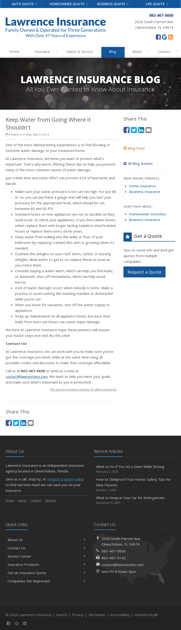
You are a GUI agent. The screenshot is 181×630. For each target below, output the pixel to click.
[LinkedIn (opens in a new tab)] (23, 423)
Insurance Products (46, 564)
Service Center (46, 556)
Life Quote (157, 4)
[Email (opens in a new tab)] (31, 423)
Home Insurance (142, 186)
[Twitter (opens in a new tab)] (16, 423)
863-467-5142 (114, 557)
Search (61, 614)
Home (14, 51)
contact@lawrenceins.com (27, 376)
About (140, 51)
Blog (115, 51)
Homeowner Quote (68, 4)
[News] (170, 37)
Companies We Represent (46, 581)
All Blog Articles (138, 163)
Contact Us (46, 548)
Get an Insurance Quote (46, 572)
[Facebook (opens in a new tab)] (158, 37)
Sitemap (50, 500)
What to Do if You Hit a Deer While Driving (134, 469)
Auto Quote (24, 4)
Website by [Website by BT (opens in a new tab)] (146, 614)
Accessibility (120, 614)
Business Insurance (144, 191)
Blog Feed (133, 148)
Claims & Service (82, 51)
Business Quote (112, 4)
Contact (167, 51)
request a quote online (65, 479)
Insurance (45, 51)
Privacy (78, 614)
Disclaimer (97, 614)
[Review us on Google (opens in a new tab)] (164, 37)
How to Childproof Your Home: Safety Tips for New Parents (134, 484)
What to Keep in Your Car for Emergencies (134, 500)
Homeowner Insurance (147, 214)
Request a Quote (144, 272)
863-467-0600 (114, 551)
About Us (46, 539)
